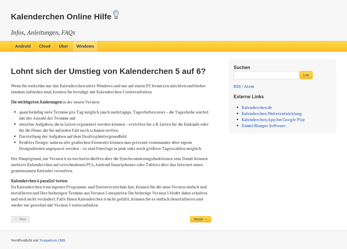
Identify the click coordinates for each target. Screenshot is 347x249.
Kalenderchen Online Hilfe (66, 16)
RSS (237, 86)
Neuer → (201, 219)
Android (23, 46)
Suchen (242, 67)
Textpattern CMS (52, 240)
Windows (85, 46)
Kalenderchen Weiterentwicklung (272, 113)
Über (63, 46)
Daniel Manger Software (264, 125)
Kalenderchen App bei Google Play (273, 119)
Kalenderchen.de (257, 107)
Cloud (45, 46)
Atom (249, 86)
